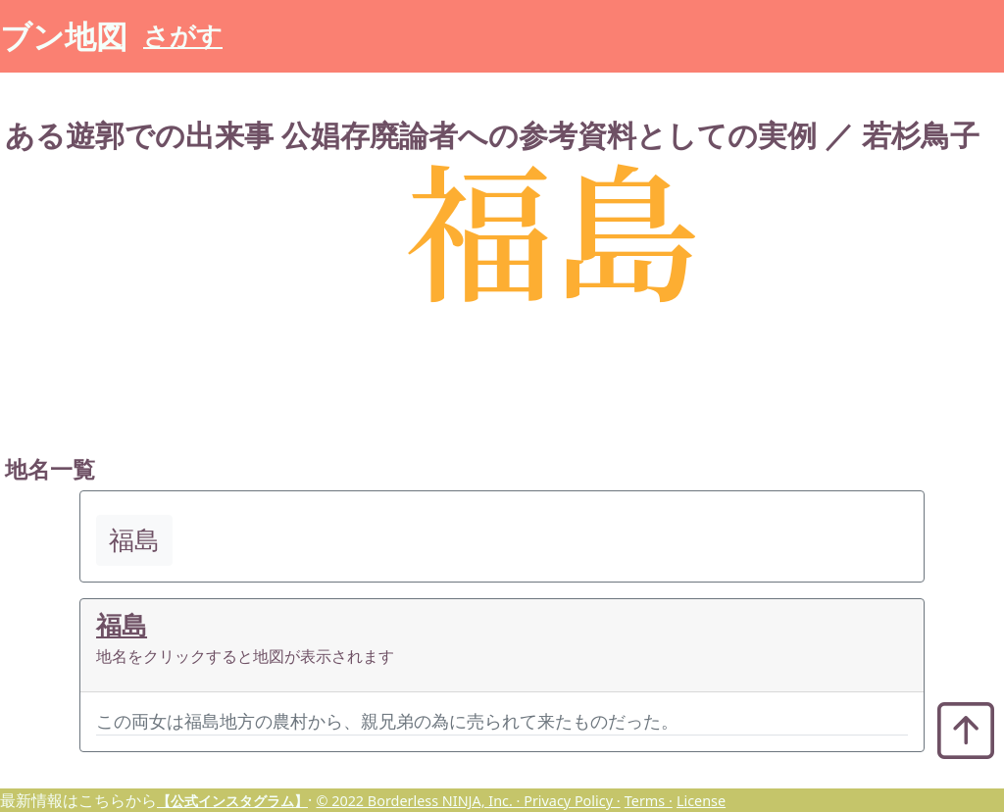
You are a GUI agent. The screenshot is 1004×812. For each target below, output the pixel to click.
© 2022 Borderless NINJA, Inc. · (420, 800)
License (701, 800)
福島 (121, 625)
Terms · (649, 800)
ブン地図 (63, 36)
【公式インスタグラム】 (232, 800)
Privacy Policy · (572, 800)
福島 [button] (134, 540)
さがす (183, 36)
